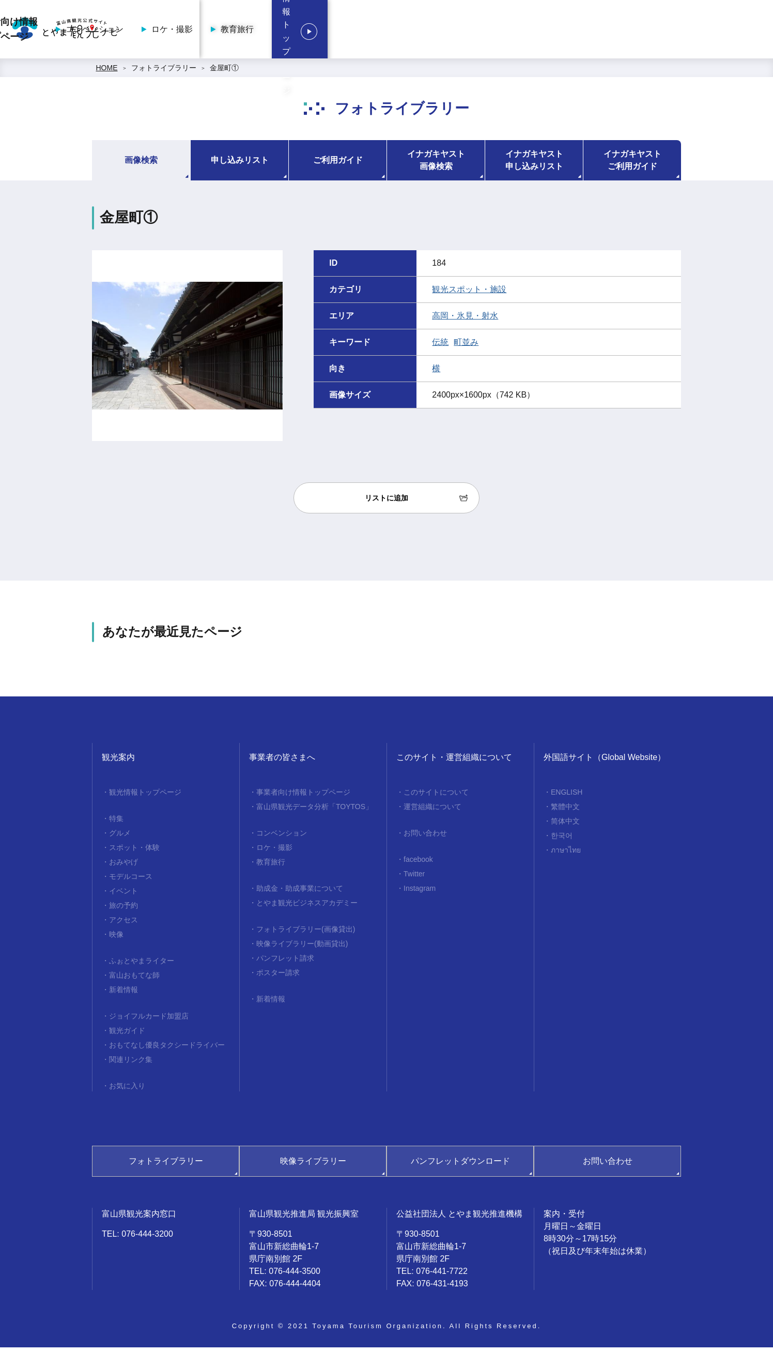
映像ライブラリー (313, 1165)
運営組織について (432, 811)
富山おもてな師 (134, 980)
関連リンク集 (130, 1064)
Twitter (414, 878)
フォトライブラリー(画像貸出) (305, 934)
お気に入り (127, 1090)
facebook (418, 864)
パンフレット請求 (285, 963)
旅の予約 (123, 910)
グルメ (120, 837)
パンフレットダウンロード (460, 1165)
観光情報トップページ (700, 31)
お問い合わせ (425, 837)
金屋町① (224, 72)
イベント (123, 895)
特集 (116, 823)
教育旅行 (593, 31)
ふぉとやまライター (141, 965)
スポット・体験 (134, 852)
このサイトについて (436, 797)
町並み (466, 346)
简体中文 (565, 826)
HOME (107, 72)
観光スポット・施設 (469, 294)
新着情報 (123, 994)
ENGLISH (566, 797)
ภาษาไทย (566, 854)
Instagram (420, 893)
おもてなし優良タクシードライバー (167, 1049)
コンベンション (451, 31)
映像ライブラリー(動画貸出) (302, 948)
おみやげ (123, 866)
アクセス (123, 924)
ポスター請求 (278, 977)
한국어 (562, 840)
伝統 (440, 346)
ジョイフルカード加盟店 (149, 1020)
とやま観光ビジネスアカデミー (307, 907)
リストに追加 (386, 502)
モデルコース (130, 881)
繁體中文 (565, 811)
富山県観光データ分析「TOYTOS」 (314, 811)
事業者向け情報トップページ (361, 31)
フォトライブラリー (163, 72)
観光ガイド (127, 1035)
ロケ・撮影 (528, 31)
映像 (116, 939)
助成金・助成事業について (299, 893)
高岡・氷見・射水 (465, 320)
